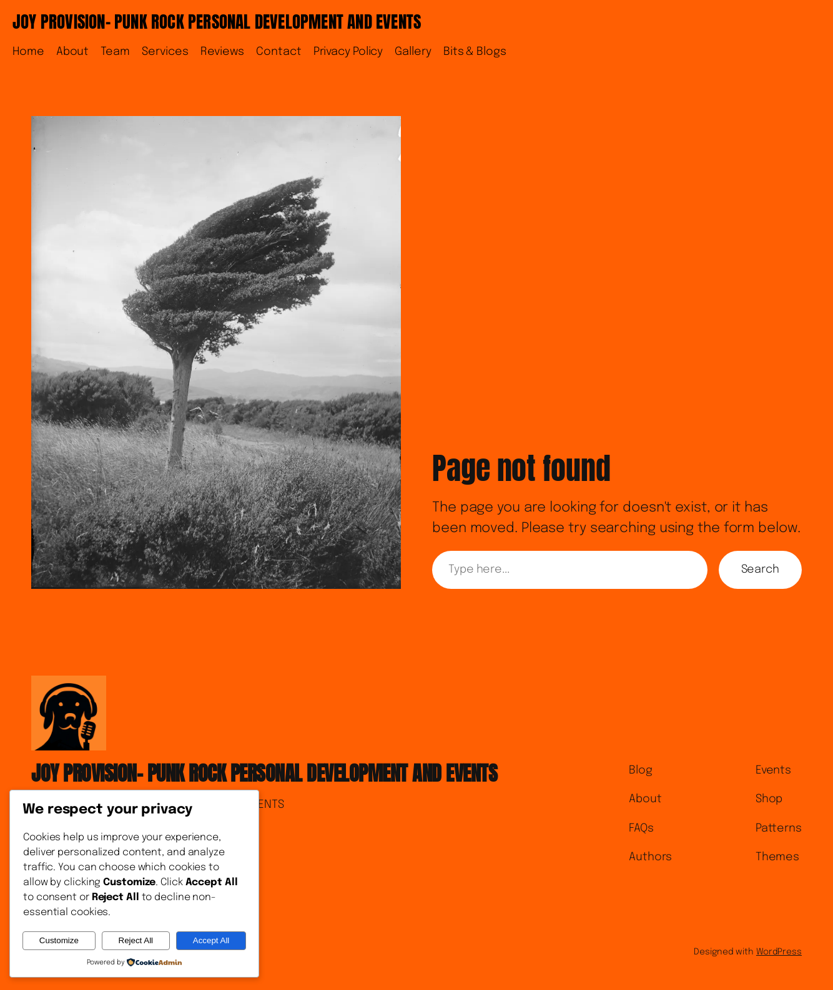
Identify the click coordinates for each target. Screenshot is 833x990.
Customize (59, 940)
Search (760, 569)
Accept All (211, 940)
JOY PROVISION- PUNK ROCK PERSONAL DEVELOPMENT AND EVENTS (216, 21)
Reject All (136, 940)
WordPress (779, 952)
